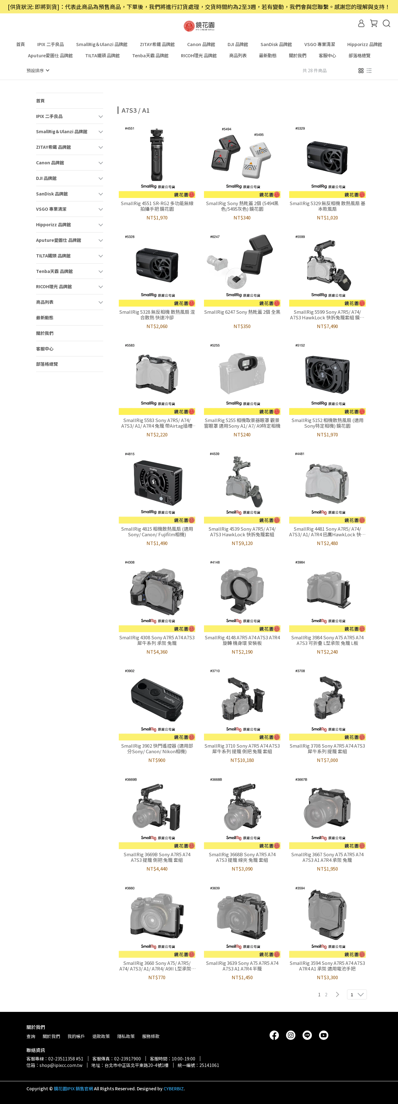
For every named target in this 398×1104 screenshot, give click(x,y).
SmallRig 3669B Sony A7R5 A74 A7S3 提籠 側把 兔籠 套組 (156, 856)
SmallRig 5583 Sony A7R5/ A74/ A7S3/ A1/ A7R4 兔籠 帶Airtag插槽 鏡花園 (156, 422)
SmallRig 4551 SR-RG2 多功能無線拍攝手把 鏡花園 (157, 205)
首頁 (20, 44)
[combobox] (129, 109)
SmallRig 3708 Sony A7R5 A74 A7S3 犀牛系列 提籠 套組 (327, 748)
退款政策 (101, 1036)
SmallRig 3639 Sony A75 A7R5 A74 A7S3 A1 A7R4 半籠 (242, 965)
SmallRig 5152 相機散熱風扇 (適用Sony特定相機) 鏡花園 (327, 422)
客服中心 (327, 55)
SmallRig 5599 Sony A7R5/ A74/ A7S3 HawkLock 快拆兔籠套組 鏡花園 (327, 314)
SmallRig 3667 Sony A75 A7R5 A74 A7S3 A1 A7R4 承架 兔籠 (327, 856)
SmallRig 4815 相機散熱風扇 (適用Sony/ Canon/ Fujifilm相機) (157, 531)
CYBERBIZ (174, 1088)
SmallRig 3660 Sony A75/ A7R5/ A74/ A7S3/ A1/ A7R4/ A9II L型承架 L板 (157, 965)
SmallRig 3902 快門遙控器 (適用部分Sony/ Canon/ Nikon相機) (157, 748)
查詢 (30, 1036)
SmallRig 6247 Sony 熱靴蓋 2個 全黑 (242, 312)
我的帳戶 (76, 1036)
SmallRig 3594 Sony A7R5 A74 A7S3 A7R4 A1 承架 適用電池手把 (327, 965)
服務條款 (151, 1036)
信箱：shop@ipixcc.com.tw (54, 1065)
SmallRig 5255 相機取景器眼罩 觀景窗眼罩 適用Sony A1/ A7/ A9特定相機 (242, 422)
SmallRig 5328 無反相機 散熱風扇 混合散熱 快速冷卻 (157, 314)
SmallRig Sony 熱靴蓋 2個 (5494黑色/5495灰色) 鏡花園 (242, 205)
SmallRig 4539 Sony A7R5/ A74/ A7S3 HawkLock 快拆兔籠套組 (242, 531)
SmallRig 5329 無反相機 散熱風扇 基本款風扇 (327, 205)
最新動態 (267, 55)
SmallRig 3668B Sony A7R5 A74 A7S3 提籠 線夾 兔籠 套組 (242, 856)
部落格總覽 (359, 55)
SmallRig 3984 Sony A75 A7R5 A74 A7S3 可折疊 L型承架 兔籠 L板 (327, 640)
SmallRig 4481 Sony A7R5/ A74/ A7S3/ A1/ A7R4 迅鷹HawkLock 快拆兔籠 (327, 531)
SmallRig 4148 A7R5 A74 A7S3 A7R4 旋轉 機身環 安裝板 (242, 640)
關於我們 (297, 55)
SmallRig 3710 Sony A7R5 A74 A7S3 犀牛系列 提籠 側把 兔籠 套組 (242, 748)
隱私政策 (126, 1036)
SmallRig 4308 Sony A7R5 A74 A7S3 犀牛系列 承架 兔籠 (157, 640)
